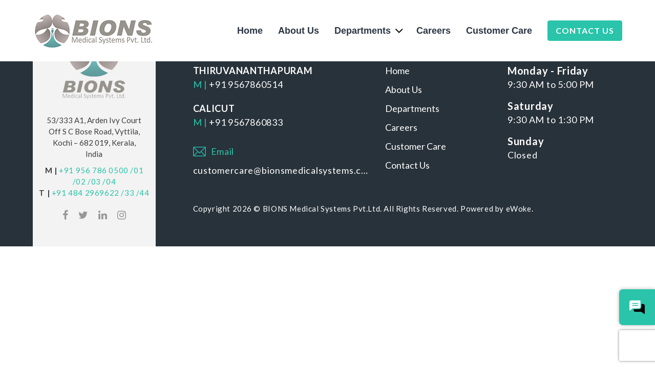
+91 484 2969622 (85, 192)
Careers (433, 31)
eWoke (519, 208)
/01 (136, 170)
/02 (79, 181)
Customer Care (499, 31)
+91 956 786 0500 (94, 170)
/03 (94, 181)
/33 (127, 192)
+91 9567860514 (246, 84)
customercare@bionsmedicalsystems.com (281, 170)
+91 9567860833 (246, 122)
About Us (298, 31)
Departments (362, 31)
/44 (143, 192)
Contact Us (585, 30)
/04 (109, 181)
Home (250, 31)
